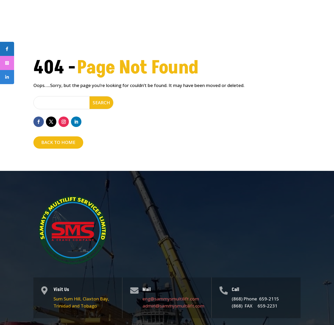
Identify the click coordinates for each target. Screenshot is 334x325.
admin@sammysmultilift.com (173, 306)
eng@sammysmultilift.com (170, 299)
